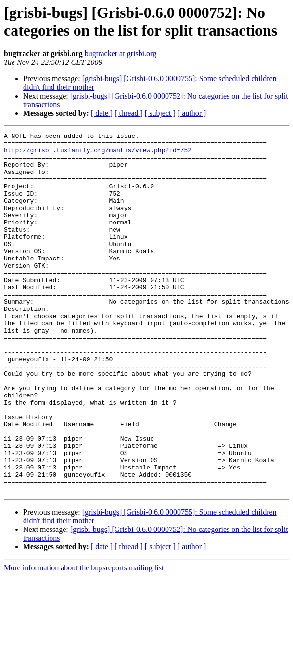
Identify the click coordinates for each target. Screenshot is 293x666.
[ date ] (102, 113)
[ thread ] (129, 113)
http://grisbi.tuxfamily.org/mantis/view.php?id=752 (97, 154)
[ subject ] (160, 113)
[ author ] (192, 113)
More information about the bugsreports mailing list (84, 640)
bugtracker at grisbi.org (120, 53)
